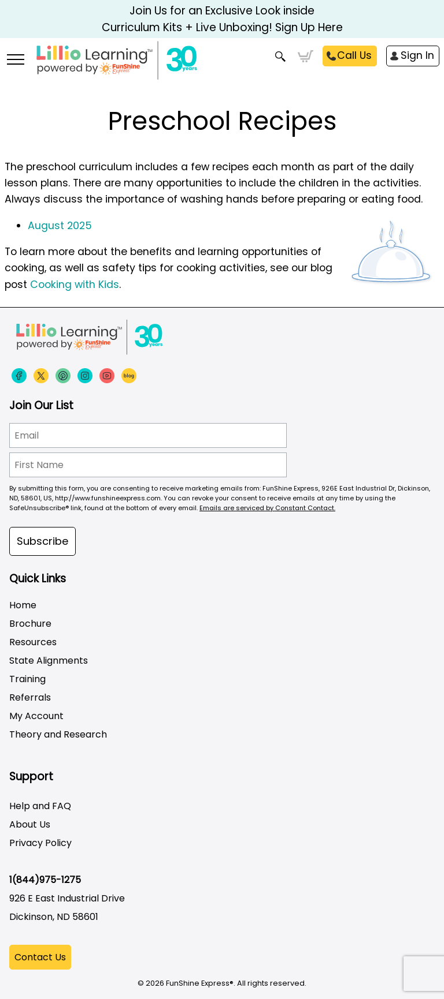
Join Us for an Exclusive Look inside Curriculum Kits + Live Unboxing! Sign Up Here (222, 19)
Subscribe (42, 541)
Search (280, 56)
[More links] (15, 60)
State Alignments (48, 660)
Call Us (354, 55)
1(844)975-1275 (45, 879)
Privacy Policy (40, 843)
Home (22, 605)
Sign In (417, 55)
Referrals (30, 697)
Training (27, 679)
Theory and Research (58, 734)
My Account (36, 716)
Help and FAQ (40, 806)
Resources (33, 642)
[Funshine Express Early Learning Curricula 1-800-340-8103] (222, 67)
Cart (305, 56)
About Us (29, 824)
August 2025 (60, 226)
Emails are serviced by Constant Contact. (267, 507)
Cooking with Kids (74, 284)
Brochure (30, 623)
